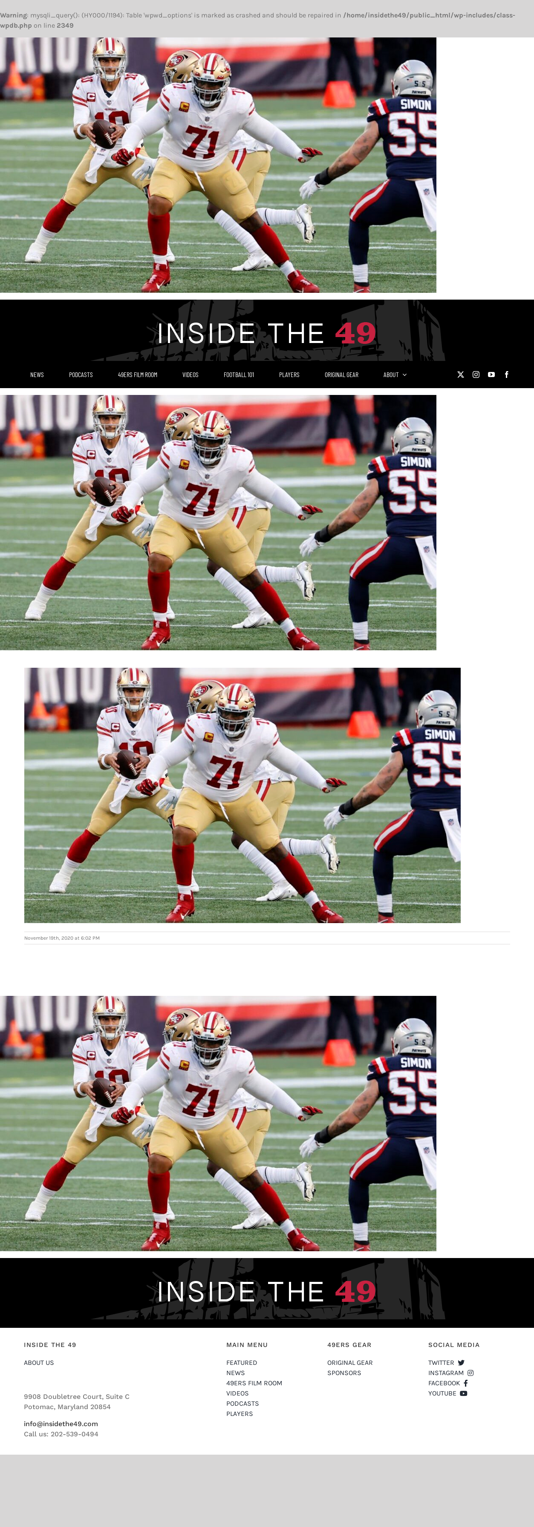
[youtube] (491, 374)
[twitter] (460, 374)
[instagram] (476, 374)
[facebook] (506, 374)
